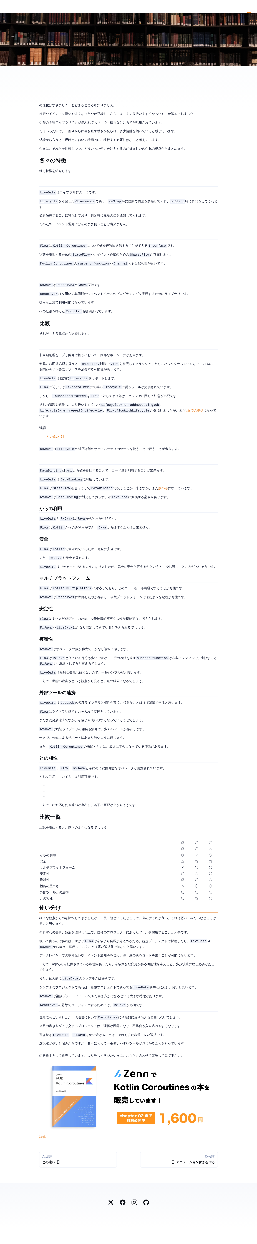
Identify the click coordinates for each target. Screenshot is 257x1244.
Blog (249, 6)
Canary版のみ (163, 495)
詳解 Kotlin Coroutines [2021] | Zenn (42, 1153)
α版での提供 (194, 415)
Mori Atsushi (4, 6)
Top (245, 6)
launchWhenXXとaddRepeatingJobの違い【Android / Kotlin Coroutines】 (56, 442)
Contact (252, 6)
